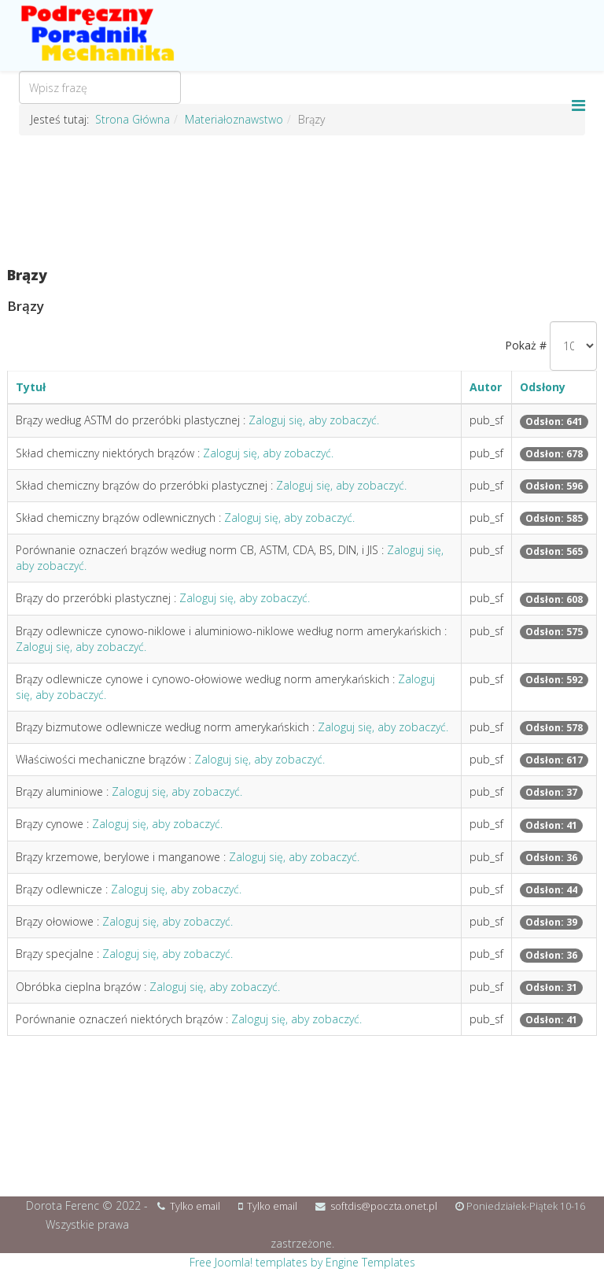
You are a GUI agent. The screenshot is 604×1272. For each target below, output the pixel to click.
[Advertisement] (302, 201)
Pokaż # (526, 345)
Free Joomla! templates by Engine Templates (302, 1262)
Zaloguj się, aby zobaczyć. (314, 419)
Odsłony (542, 386)
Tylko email (195, 1206)
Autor (486, 386)
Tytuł (31, 386)
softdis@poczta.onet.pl (383, 1206)
